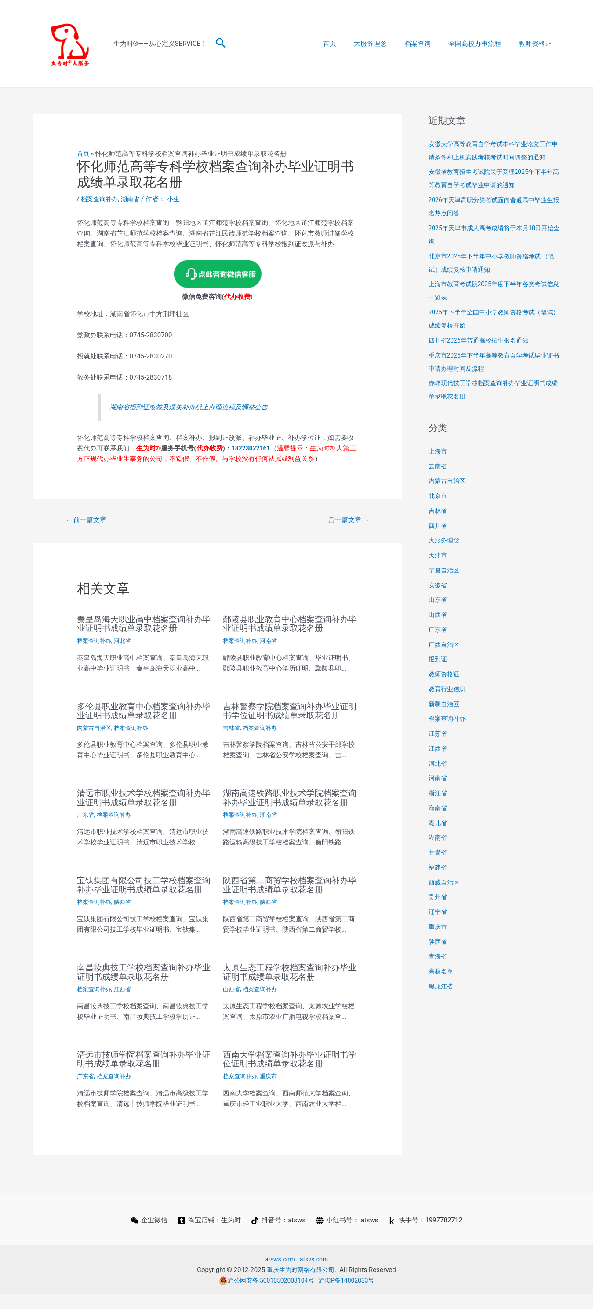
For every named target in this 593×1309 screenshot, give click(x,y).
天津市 (438, 555)
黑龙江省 (442, 986)
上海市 (438, 451)
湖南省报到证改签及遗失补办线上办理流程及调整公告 (199, 407)
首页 (349, 44)
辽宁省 (438, 912)
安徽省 (438, 585)
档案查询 (428, 44)
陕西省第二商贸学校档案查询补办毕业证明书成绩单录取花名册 (289, 892)
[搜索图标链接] (221, 43)
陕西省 (125, 918)
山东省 (438, 600)
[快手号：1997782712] (426, 1235)
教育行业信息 (448, 689)
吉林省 (232, 727)
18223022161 (252, 448)
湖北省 (438, 823)
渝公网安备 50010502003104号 (264, 1295)
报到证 (438, 659)
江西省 (125, 1004)
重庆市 (271, 1091)
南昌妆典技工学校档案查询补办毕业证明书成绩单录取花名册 (143, 987)
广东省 (86, 814)
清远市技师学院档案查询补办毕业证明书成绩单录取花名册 (143, 1074)
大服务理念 (385, 44)
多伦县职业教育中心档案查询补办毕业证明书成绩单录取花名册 (143, 710)
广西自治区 (445, 645)
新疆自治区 (445, 704)
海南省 (438, 808)
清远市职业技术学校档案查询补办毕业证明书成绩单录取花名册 (143, 797)
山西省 (232, 1004)
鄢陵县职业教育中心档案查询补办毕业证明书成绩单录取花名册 (289, 624)
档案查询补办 (100, 199)
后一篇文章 (347, 520)
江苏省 (438, 733)
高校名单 (442, 971)
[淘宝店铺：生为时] (209, 1235)
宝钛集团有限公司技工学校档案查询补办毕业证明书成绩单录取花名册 (143, 897)
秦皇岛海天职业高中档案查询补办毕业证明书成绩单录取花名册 (143, 624)
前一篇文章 (88, 520)
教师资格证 (537, 44)
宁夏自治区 (445, 570)
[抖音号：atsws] (278, 1235)
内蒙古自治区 (95, 727)
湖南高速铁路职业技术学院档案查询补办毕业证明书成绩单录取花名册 (289, 802)
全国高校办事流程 (481, 44)
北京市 (438, 496)
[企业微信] (148, 1235)
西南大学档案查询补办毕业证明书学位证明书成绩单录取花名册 (289, 1074)
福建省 (438, 867)
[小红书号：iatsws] (347, 1235)
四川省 (438, 526)
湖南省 (133, 199)
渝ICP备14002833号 (350, 1295)
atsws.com (279, 1274)
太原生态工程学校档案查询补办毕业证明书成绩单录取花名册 (289, 987)
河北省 (125, 641)
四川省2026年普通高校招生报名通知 (482, 340)
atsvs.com (315, 1274)
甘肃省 (438, 852)
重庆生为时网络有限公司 (300, 1284)
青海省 (438, 956)
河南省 (271, 641)
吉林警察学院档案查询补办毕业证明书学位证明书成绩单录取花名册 (289, 710)
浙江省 (438, 793)
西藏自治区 (445, 882)
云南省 (438, 466)
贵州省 (438, 897)
